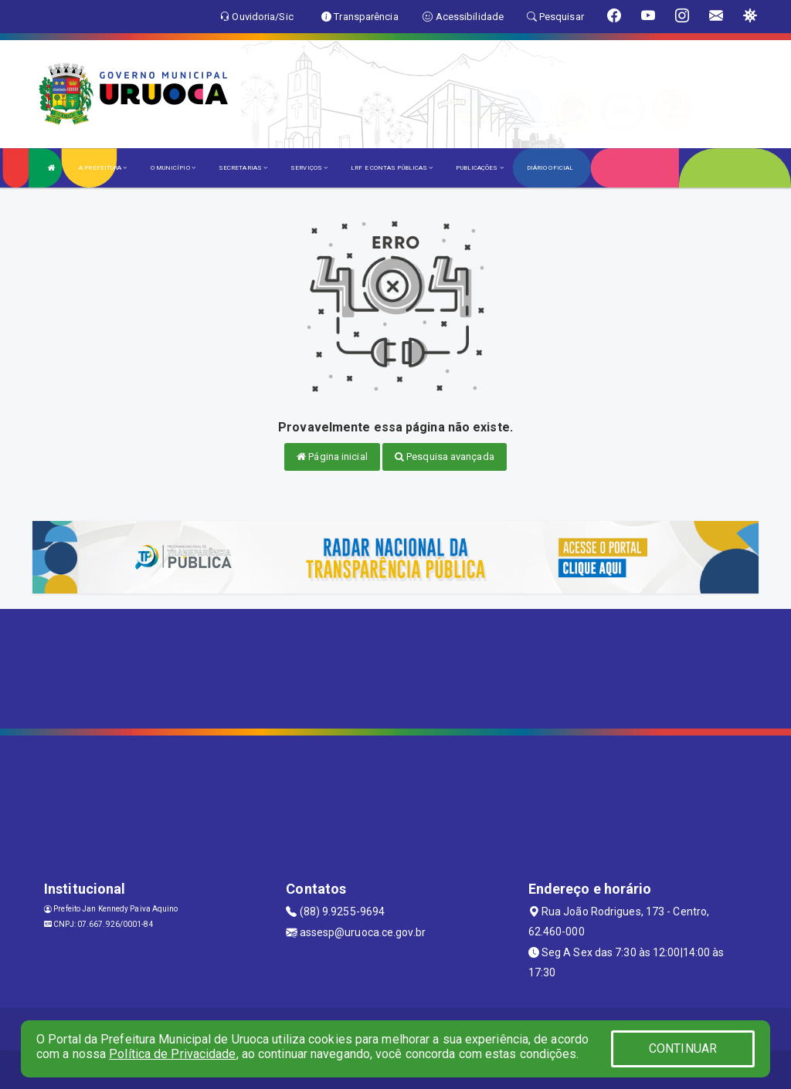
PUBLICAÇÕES (479, 167)
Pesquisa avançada (444, 456)
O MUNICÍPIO (173, 167)
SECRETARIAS (243, 167)
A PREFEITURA (103, 167)
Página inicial (332, 456)
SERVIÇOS (309, 167)
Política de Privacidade (172, 1054)
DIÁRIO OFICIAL (550, 167)
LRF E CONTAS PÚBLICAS (392, 167)
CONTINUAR (683, 1048)
